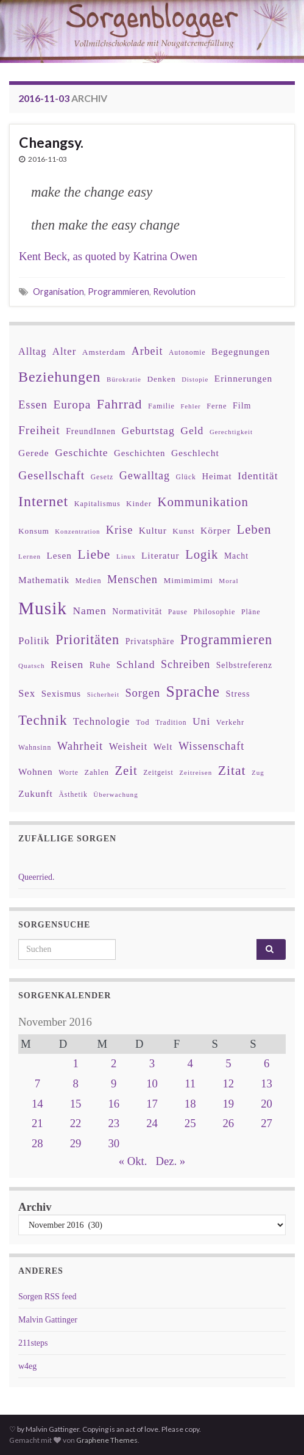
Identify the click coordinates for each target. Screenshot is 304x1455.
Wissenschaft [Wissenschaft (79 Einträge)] (211, 746)
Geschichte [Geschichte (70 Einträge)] (81, 452)
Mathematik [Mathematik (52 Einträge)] (43, 580)
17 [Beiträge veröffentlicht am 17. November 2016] (152, 1103)
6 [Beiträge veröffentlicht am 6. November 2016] (266, 1063)
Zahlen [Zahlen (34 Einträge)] (96, 772)
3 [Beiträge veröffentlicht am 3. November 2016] (152, 1063)
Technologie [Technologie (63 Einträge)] (101, 721)
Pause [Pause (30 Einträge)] (178, 612)
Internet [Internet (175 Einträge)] (43, 501)
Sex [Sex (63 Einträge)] (26, 693)
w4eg (27, 1366)
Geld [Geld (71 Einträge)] (191, 430)
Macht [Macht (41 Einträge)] (236, 556)
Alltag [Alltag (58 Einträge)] (32, 351)
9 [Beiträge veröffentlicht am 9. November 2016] (113, 1083)
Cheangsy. (51, 142)
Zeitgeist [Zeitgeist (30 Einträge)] (158, 773)
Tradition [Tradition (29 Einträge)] (170, 722)
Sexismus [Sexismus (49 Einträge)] (61, 693)
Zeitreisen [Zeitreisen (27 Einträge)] (195, 772)
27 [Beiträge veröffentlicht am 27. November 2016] (266, 1123)
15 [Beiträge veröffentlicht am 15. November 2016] (76, 1103)
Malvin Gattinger (47, 1319)
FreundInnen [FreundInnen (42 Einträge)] (91, 431)
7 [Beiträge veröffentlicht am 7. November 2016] (37, 1083)
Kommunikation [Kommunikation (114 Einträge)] (202, 502)
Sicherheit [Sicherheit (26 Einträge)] (103, 694)
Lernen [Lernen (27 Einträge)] (29, 556)
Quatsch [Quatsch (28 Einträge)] (31, 665)
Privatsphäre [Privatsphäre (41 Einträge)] (150, 641)
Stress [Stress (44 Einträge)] (238, 693)
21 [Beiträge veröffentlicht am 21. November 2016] (37, 1123)
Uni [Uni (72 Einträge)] (201, 721)
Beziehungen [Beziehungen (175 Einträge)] (59, 377)
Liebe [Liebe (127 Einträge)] (93, 554)
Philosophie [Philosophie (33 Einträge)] (214, 612)
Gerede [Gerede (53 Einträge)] (33, 453)
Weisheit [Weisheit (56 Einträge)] (128, 746)
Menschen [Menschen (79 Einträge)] (132, 579)
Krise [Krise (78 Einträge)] (119, 530)
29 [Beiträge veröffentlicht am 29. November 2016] (76, 1143)
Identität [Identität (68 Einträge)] (258, 476)
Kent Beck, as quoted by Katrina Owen (108, 256)
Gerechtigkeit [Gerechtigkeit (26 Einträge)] (231, 432)
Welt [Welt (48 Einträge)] (163, 747)
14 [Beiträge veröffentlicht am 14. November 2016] (37, 1103)
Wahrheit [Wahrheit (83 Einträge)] (80, 745)
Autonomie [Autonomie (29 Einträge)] (187, 352)
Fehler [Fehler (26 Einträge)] (190, 406)
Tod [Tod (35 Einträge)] (143, 722)
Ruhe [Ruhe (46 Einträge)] (100, 665)
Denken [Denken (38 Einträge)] (161, 378)
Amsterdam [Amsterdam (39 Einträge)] (103, 352)
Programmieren (118, 291)
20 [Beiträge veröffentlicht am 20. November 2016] (266, 1103)
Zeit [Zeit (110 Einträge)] (126, 770)
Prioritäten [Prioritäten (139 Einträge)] (87, 639)
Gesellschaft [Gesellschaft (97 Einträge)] (51, 475)
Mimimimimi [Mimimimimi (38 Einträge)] (188, 580)
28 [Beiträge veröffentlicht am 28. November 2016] (37, 1143)
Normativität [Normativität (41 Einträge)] (137, 611)
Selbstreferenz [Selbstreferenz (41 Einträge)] (244, 665)
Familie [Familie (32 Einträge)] (161, 406)
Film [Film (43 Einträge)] (242, 405)
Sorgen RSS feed (47, 1296)
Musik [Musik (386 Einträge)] (42, 608)
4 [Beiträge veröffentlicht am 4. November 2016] (190, 1063)
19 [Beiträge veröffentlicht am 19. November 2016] (229, 1103)
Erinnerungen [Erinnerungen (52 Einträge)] (243, 378)
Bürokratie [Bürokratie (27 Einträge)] (124, 379)
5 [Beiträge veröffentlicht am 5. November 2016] (228, 1063)
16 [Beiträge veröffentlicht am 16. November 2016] (113, 1103)
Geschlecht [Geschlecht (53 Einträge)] (195, 453)
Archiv (35, 1206)
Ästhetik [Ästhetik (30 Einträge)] (72, 795)
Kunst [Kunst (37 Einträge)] (183, 530)
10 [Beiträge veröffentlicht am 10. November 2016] (152, 1083)
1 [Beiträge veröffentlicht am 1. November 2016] (75, 1063)
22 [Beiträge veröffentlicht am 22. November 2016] (76, 1123)
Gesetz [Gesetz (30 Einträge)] (102, 477)
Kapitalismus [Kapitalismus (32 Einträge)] (97, 503)
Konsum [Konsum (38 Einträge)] (33, 530)
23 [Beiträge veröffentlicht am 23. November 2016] (113, 1123)
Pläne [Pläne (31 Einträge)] (251, 612)
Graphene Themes (107, 1440)
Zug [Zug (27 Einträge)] (258, 772)
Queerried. (36, 877)
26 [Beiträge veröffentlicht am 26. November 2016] (229, 1123)
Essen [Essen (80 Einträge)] (33, 405)
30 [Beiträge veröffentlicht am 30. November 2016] (113, 1143)
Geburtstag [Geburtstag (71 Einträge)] (148, 430)
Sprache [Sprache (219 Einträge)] (193, 691)
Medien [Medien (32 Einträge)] (89, 580)
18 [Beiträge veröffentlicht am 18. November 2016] (190, 1103)
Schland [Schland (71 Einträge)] (135, 664)
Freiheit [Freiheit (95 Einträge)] (39, 430)
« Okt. (133, 1161)
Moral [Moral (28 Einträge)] (228, 580)
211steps (33, 1343)
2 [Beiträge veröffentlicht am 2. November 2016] (113, 1063)
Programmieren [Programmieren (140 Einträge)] (226, 639)
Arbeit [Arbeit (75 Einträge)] (147, 351)
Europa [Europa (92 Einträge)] (72, 404)
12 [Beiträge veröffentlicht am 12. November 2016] (229, 1083)
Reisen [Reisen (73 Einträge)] (67, 664)
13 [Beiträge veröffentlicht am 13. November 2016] (266, 1083)
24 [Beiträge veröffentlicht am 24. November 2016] (152, 1123)
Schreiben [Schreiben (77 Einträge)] (185, 664)
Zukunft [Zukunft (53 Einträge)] (35, 793)
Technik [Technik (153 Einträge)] (42, 720)
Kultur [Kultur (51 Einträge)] (153, 530)
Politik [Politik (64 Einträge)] (34, 641)
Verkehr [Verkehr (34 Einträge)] (230, 722)
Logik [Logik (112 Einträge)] (201, 554)
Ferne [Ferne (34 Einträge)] (217, 406)
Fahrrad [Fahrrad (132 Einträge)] (120, 404)
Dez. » (170, 1161)
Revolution (174, 291)
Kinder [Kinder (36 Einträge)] (139, 503)
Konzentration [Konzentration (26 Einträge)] (77, 531)
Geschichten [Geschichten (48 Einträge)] (139, 453)
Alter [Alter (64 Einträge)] (64, 351)
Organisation (58, 291)
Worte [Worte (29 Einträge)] (68, 772)
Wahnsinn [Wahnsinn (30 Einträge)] (34, 748)
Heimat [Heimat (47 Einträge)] (217, 476)
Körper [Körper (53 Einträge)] (215, 530)
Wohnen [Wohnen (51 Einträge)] (35, 771)
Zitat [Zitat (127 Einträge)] (232, 770)
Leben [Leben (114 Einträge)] (253, 529)
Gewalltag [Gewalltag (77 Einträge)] (144, 476)
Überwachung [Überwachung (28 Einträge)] (115, 794)
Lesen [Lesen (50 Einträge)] (59, 555)
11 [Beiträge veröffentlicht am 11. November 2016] (190, 1083)
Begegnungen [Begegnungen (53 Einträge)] (240, 351)
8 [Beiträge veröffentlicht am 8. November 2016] (75, 1083)
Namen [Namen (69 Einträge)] (89, 610)
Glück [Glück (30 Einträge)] (185, 477)
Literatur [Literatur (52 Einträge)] (160, 555)
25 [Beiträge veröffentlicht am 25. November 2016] (190, 1123)
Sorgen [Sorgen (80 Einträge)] (142, 693)
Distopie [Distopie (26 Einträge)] (195, 379)
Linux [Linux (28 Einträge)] (126, 556)
